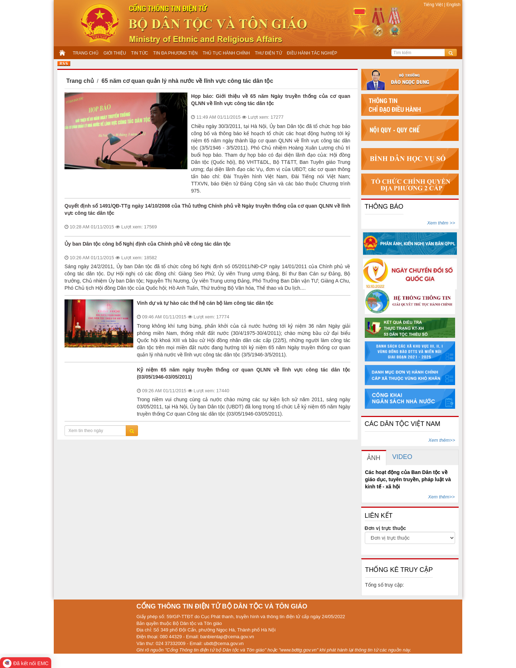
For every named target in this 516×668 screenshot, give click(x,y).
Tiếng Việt (434, 4)
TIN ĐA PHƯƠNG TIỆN (175, 53)
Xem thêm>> (442, 440)
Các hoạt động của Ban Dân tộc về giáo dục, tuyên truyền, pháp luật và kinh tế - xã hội (408, 479)
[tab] (374, 457)
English (452, 4)
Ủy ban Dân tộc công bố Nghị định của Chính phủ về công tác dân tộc (147, 244)
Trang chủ (80, 81)
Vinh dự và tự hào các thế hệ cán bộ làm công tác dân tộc (205, 303)
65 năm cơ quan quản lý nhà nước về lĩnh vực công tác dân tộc (187, 81)
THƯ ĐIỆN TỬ (268, 53)
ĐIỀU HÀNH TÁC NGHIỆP (312, 53)
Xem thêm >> (441, 223)
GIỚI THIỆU (115, 53)
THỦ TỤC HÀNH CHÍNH (226, 53)
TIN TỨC (139, 53)
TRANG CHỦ (86, 53)
